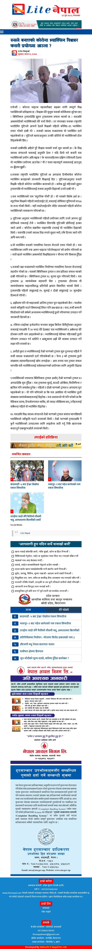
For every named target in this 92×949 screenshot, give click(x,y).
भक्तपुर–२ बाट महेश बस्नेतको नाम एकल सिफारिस (64, 486)
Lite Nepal (25, 533)
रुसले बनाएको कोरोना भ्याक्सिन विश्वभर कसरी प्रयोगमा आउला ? (44, 43)
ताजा (28, 609)
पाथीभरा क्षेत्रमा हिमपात (31, 651)
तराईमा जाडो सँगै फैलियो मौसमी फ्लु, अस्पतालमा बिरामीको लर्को (25, 518)
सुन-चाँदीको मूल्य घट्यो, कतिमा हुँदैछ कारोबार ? (44, 658)
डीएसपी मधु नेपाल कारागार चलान (37, 644)
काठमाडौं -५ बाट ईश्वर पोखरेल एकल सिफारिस (24, 486)
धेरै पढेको (64, 609)
